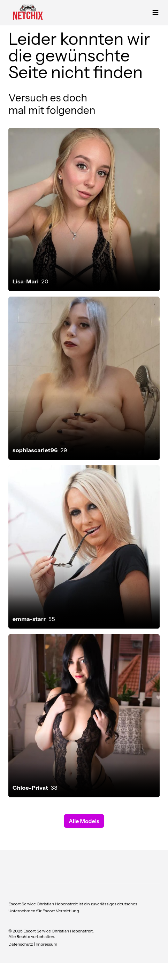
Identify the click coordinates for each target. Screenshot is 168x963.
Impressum (46, 944)
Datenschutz (21, 944)
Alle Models (84, 820)
